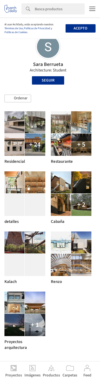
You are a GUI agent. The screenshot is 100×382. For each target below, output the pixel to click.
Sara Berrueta (48, 64)
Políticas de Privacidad (37, 28)
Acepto (80, 28)
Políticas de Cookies (15, 32)
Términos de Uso (13, 28)
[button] (17, 98)
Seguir (48, 80)
